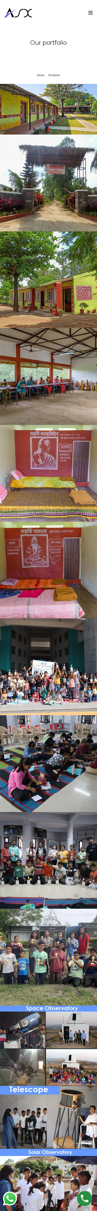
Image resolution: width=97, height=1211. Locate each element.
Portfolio (54, 75)
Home (41, 75)
